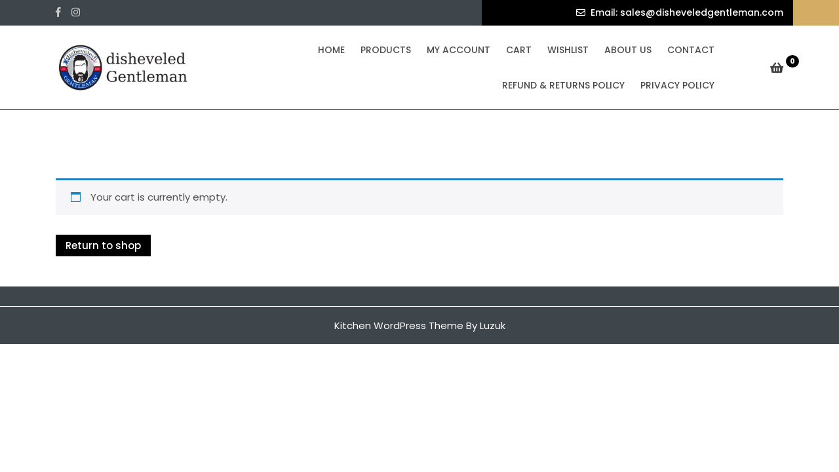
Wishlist (568, 49)
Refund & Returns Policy (563, 85)
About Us (628, 49)
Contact (690, 49)
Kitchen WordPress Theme (398, 325)
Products (386, 49)
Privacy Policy (677, 85)
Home (331, 49)
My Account (458, 49)
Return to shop (103, 245)
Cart (519, 49)
